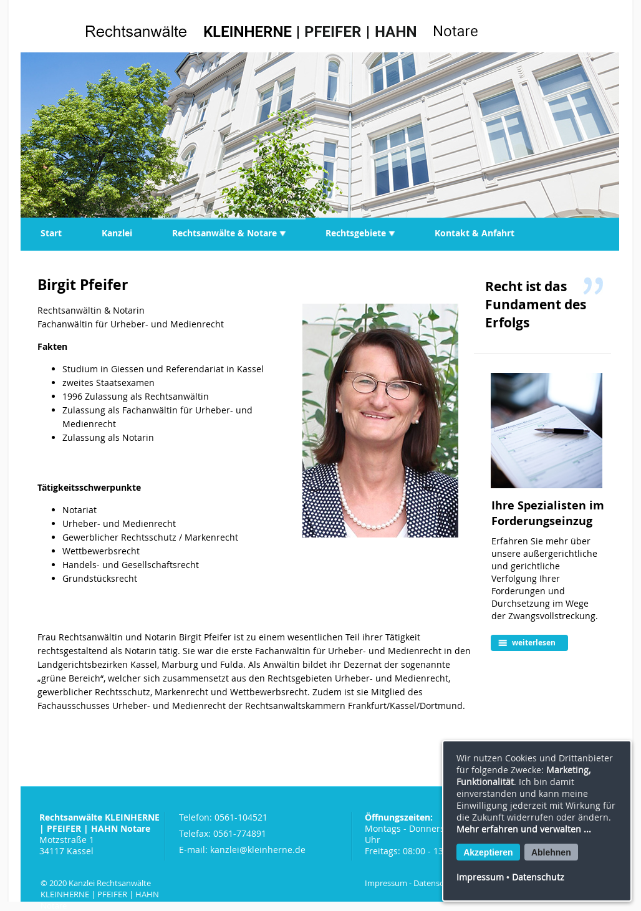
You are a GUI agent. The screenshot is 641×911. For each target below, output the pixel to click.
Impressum (386, 883)
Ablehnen (551, 852)
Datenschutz (436, 883)
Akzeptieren (488, 852)
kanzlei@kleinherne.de (258, 850)
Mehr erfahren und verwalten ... (523, 829)
